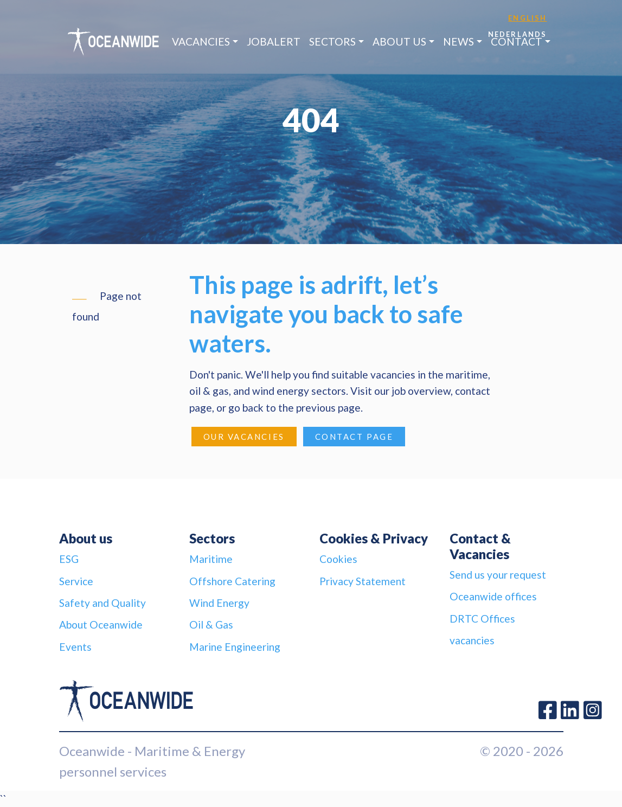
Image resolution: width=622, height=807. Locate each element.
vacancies (472, 640)
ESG (69, 559)
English (527, 18)
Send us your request (498, 574)
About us (399, 41)
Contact (516, 41)
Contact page (354, 436)
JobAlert (273, 41)
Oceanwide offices (493, 596)
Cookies (338, 559)
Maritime (211, 559)
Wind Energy (219, 603)
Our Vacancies (244, 436)
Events (75, 647)
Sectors (332, 41)
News (458, 41)
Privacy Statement (362, 581)
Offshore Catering (232, 581)
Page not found (107, 306)
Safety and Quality (102, 603)
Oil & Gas (211, 624)
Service (76, 581)
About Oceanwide (101, 624)
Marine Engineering (234, 647)
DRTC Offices (482, 618)
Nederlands (517, 34)
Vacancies (201, 41)
